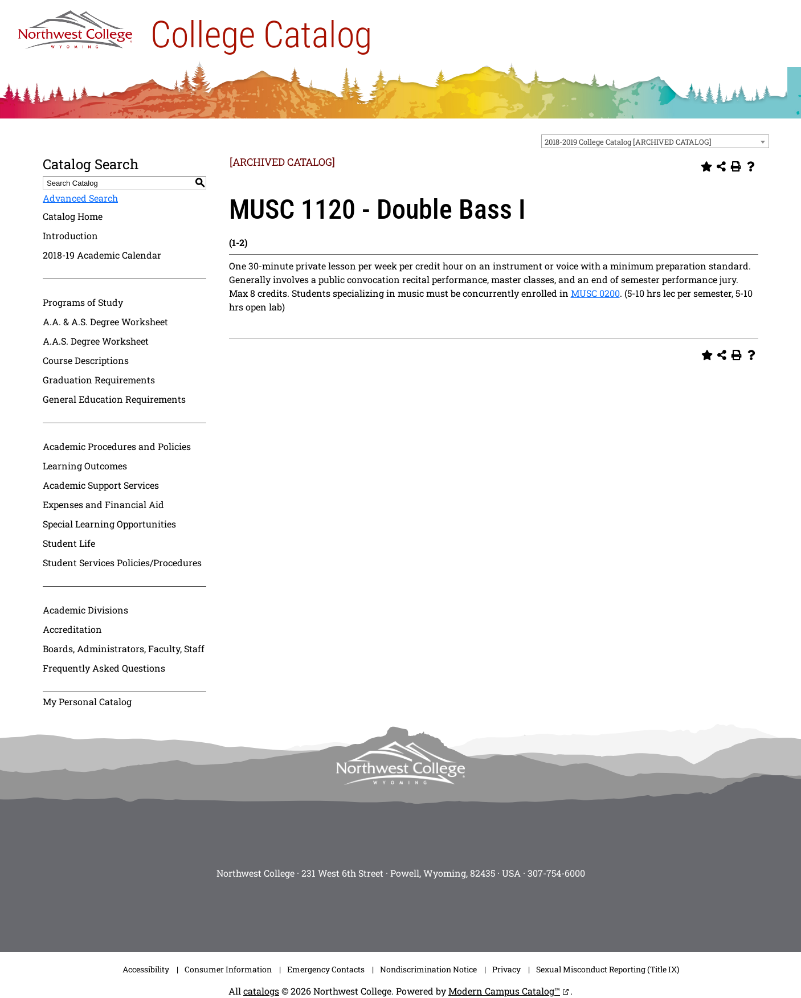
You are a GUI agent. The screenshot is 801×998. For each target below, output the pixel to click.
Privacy (506, 969)
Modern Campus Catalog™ (504, 991)
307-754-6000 (556, 873)
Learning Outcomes (85, 466)
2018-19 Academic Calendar (102, 255)
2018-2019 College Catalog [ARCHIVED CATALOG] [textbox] (628, 142)
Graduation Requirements (99, 380)
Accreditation (72, 629)
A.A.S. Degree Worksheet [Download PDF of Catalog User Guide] (96, 341)
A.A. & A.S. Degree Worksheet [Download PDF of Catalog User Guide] (105, 322)
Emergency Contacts (326, 969)
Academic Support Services (101, 485)
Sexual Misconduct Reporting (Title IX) (607, 969)
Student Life (69, 543)
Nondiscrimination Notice (428, 969)
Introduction (70, 236)
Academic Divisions (85, 610)
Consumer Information (228, 969)
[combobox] (655, 141)
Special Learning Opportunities (109, 524)
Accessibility (145, 969)
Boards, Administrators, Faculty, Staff (124, 649)
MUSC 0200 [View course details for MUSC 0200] (595, 293)
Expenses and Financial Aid (103, 504)
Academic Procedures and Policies (117, 446)
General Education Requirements (114, 399)
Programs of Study (83, 302)
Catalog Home (73, 216)
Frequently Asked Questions (104, 668)
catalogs (261, 991)
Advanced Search (80, 198)
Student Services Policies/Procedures (122, 562)
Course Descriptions (86, 360)
